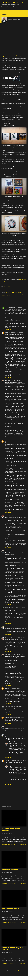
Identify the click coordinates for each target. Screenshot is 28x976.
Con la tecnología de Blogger (14, 970)
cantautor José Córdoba (16, 292)
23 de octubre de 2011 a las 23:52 (15, 551)
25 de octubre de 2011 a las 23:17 (15, 654)
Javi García (7, 607)
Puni (6, 380)
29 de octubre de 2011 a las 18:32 (17, 717)
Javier (6, 332)
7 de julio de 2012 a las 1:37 (17, 735)
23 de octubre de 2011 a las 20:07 (15, 380)
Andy (6, 626)
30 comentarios (11, 883)
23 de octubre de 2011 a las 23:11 (15, 515)
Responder (8, 329)
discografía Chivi (14, 294)
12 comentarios (11, 922)
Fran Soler (7, 637)
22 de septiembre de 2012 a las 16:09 (18, 767)
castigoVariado (5, 294)
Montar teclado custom (10, 909)
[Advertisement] (14, 38)
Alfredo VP (7, 735)
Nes (6, 515)
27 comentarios (11, 844)
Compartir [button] (4, 297)
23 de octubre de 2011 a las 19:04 (16, 332)
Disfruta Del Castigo (10, 2)
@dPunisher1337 (6, 286)
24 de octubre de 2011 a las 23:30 (15, 626)
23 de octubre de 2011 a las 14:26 (15, 307)
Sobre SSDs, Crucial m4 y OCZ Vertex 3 (12, 949)
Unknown (7, 760)
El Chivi (20, 294)
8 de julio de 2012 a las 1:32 (18, 743)
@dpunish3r (5, 285)
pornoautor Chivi (6, 295)
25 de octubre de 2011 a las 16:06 (18, 637)
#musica (7, 292)
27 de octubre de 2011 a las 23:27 (15, 706)
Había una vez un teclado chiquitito (11, 829)
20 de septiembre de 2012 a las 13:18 (18, 760)
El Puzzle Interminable (10, 870)
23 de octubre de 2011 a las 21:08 (16, 441)
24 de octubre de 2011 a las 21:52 (18, 607)
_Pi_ (6, 307)
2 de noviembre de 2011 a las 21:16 (15, 727)
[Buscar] (22, 2)
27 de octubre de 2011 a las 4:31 (16, 688)
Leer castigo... (23, 844)
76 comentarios (11, 963)
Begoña (7, 688)
